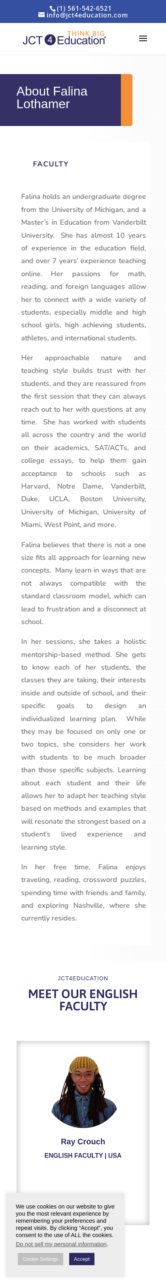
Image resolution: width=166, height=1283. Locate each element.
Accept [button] (82, 1259)
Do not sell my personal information (61, 1244)
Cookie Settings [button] (40, 1259)
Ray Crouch (83, 1141)
